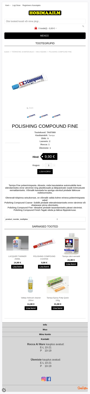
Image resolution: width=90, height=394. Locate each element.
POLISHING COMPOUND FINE (60, 52)
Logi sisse (16, 5)
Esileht (6, 52)
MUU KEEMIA (41, 52)
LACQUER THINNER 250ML (17, 257)
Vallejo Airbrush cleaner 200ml (31, 299)
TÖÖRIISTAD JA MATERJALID (23, 52)
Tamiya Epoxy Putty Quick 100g (58, 299)
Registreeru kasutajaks (31, 5)
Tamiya (52, 135)
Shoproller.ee (83, 388)
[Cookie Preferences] (4, 390)
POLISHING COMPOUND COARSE (44, 257)
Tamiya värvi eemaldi (71, 256)
